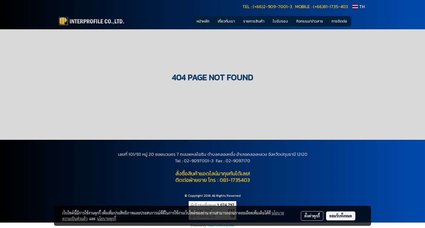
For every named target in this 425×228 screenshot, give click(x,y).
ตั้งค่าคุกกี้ (312, 215)
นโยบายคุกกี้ (106, 218)
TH (358, 6)
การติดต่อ (339, 21)
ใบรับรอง (280, 21)
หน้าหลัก (203, 21)
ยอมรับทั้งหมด (340, 215)
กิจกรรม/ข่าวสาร (309, 21)
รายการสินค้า (253, 21)
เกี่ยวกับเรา (226, 21)
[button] (359, 21)
